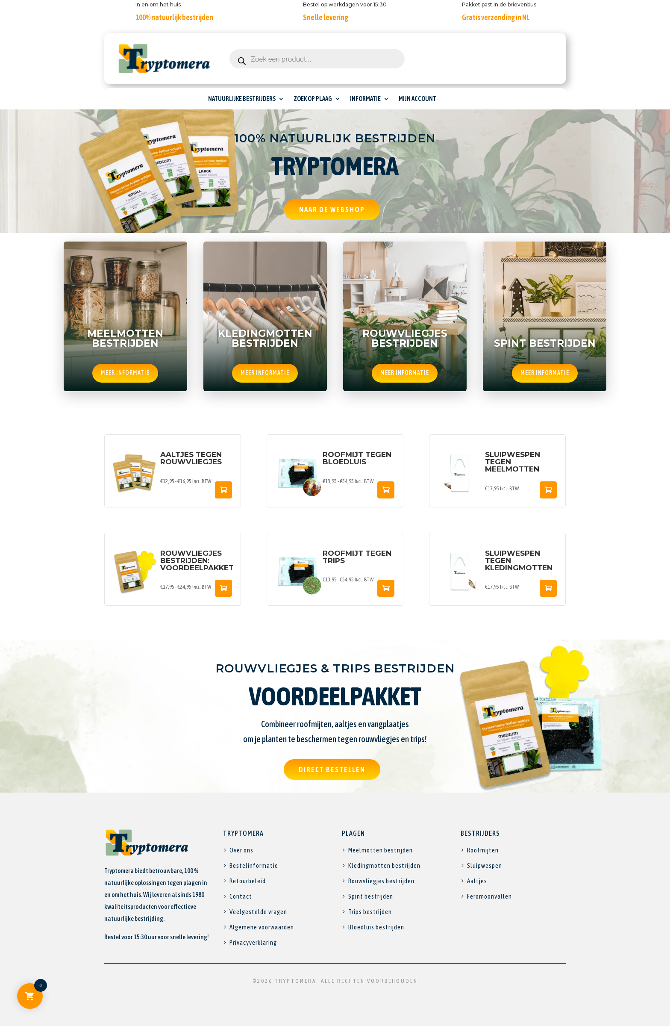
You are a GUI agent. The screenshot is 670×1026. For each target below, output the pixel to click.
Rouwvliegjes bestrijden (381, 880)
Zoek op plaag (313, 99)
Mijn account (417, 99)
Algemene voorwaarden (261, 927)
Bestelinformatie (253, 865)
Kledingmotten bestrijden (384, 865)
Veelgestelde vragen (258, 911)
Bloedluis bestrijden (376, 927)
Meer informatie (125, 372)
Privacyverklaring (253, 942)
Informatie (365, 99)
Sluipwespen (484, 865)
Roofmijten (483, 850)
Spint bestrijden (370, 896)
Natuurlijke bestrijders (242, 99)
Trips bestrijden (370, 911)
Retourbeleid (247, 880)
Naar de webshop (332, 209)
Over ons (241, 850)
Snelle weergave (223, 489)
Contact (240, 896)
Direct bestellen (332, 769)
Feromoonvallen (489, 896)
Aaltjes (477, 880)
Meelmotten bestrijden (380, 850)
